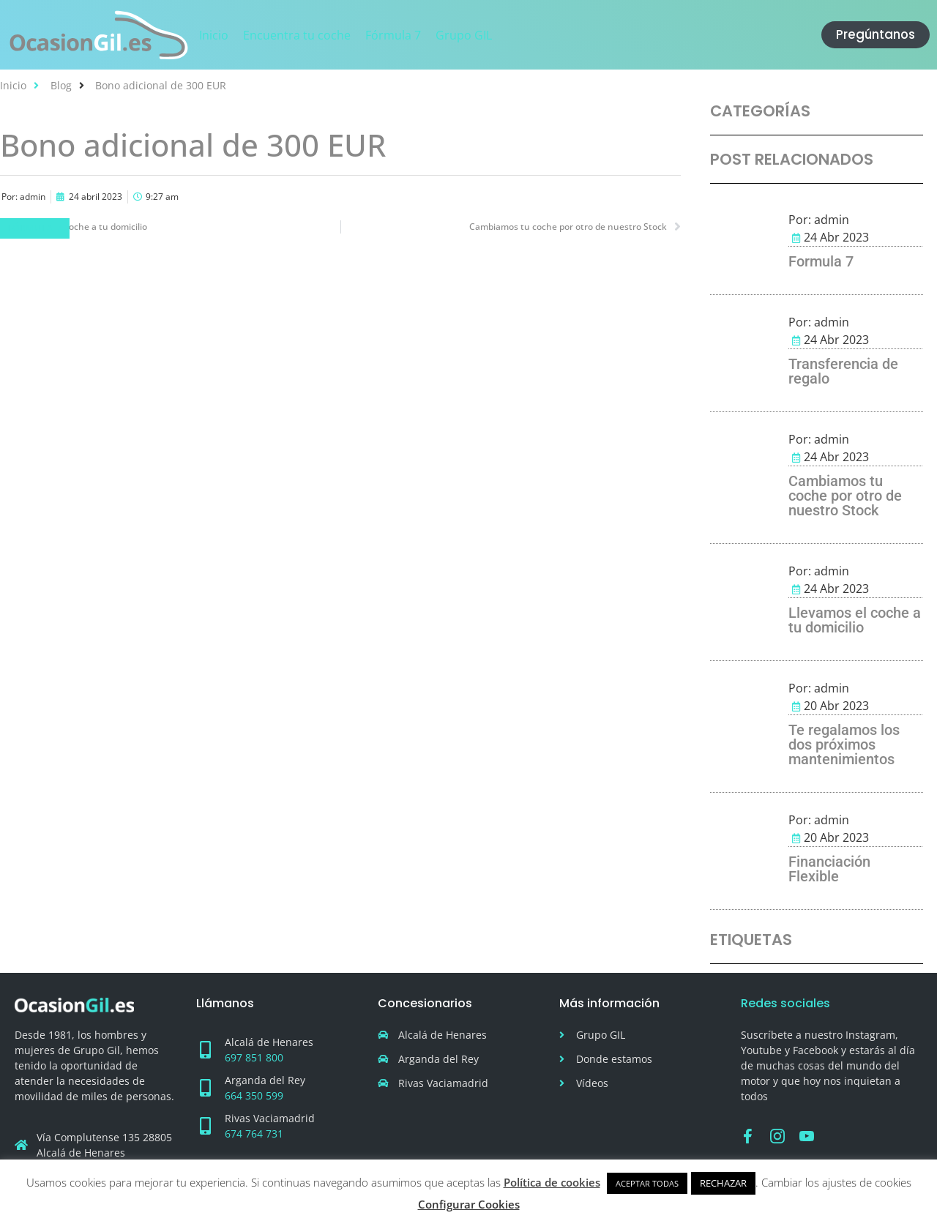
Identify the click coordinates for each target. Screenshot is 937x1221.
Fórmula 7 (34, 228)
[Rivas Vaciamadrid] (205, 1126)
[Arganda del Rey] (205, 1088)
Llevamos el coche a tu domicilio (854, 620)
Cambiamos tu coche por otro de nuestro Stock (845, 495)
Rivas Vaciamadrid (270, 1118)
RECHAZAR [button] (723, 1183)
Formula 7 (821, 261)
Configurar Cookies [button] (469, 1204)
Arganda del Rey (265, 1080)
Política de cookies (552, 1182)
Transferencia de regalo (843, 371)
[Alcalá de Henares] (205, 1049)
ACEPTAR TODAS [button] (647, 1183)
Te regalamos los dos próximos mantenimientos (844, 744)
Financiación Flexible (829, 869)
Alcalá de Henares (269, 1042)
